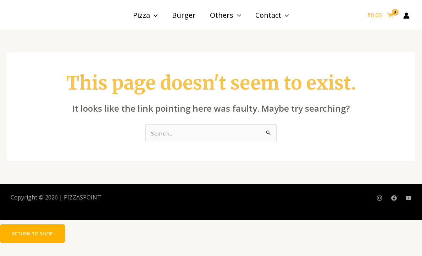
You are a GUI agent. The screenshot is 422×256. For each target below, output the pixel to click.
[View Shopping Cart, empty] (380, 16)
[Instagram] (379, 198)
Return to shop (34, 233)
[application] (154, 15)
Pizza (145, 15)
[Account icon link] (406, 15)
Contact (272, 15)
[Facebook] (394, 198)
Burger (184, 15)
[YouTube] (408, 198)
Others (225, 15)
